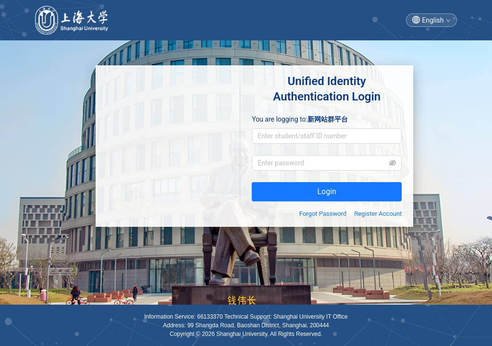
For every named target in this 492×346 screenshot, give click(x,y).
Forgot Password (322, 213)
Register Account (378, 213)
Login (326, 191)
